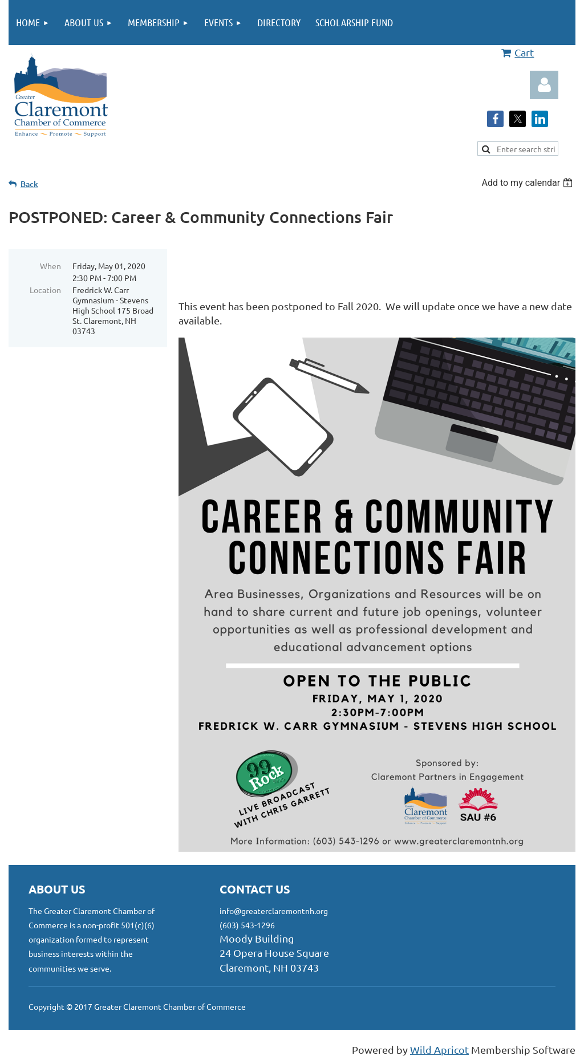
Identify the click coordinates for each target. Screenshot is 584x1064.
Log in (544, 85)
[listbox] (528, 183)
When (50, 266)
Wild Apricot (439, 1049)
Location (45, 290)
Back (29, 183)
